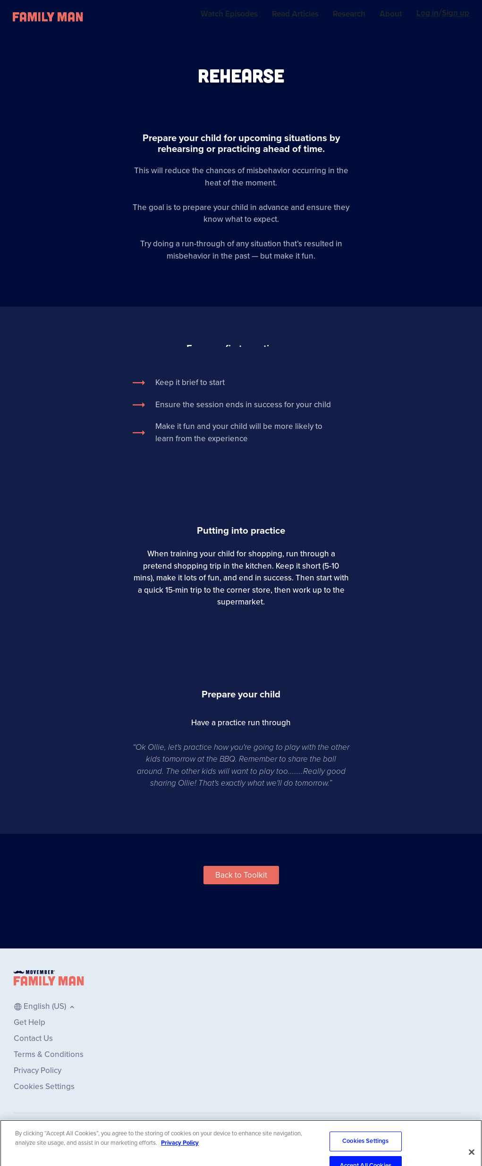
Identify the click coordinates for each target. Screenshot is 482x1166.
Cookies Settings (365, 1148)
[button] (241, 875)
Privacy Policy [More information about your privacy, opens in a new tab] (180, 1149)
